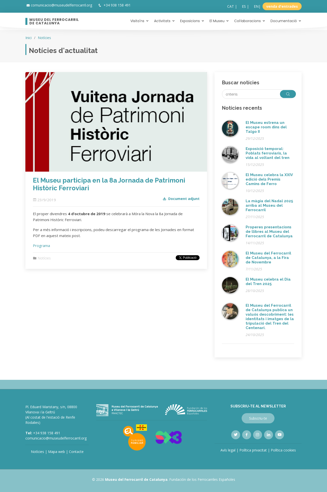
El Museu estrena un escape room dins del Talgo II (266, 127)
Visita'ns (137, 20)
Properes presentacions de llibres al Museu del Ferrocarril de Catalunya (269, 231)
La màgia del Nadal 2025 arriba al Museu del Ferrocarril (269, 205)
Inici (28, 37)
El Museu (217, 20)
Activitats (162, 20)
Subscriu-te (258, 418)
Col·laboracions (247, 20)
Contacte (76, 451)
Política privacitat (253, 450)
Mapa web (56, 451)
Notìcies (37, 451)
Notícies (44, 37)
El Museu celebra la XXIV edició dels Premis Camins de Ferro (269, 179)
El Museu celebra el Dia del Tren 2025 (268, 281)
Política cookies (283, 450)
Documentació (284, 20)
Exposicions (190, 20)
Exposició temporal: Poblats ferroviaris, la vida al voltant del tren (267, 153)
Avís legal (227, 450)
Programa (41, 245)
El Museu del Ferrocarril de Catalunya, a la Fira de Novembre (268, 257)
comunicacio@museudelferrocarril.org (61, 5)
